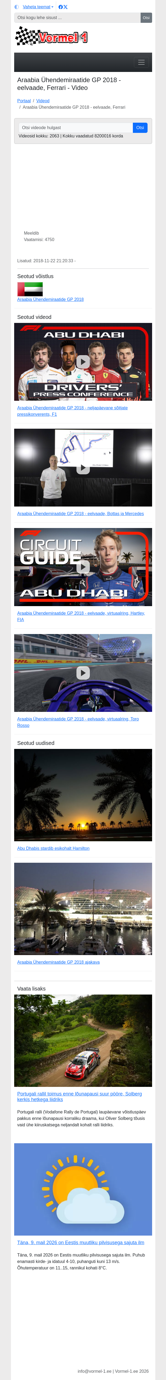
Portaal (24, 101)
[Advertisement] (83, 1323)
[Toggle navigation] (141, 62)
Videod (43, 101)
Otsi (146, 18)
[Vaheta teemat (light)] (34, 7)
